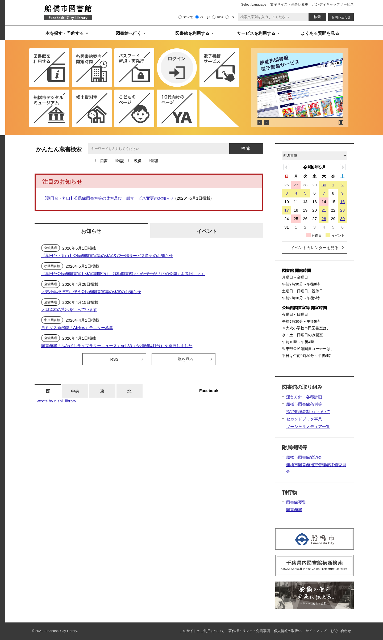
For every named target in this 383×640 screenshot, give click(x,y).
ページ (205, 17)
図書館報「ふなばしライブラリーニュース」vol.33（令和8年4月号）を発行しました (116, 345)
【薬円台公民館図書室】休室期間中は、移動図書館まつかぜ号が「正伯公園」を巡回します (123, 273)
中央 (75, 391)
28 (324, 218)
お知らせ (91, 231)
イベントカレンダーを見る (315, 247)
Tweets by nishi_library (55, 401)
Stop (341, 122)
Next (266, 122)
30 (324, 185)
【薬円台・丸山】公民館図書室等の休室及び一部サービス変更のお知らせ (108, 198)
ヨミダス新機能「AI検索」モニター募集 (77, 327)
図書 (104, 160)
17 (286, 210)
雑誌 (120, 160)
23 (342, 210)
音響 (154, 160)
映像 (138, 160)
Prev (259, 122)
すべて (188, 17)
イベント (207, 231)
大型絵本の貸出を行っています (69, 309)
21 (324, 210)
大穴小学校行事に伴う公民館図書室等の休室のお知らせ (91, 291)
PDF (220, 17)
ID (232, 17)
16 (342, 201)
